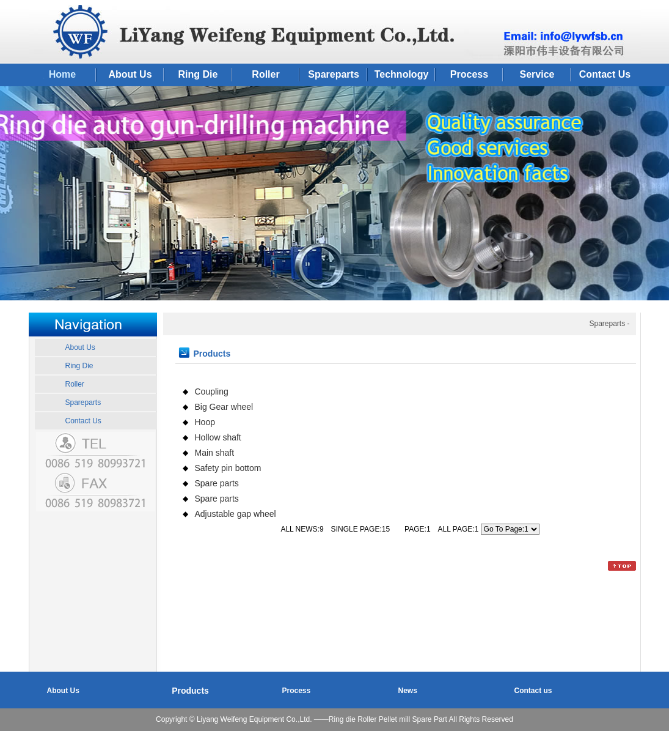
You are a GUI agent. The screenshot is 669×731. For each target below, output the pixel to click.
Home (62, 74)
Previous (9, 197)
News (407, 690)
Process (469, 74)
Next (659, 197)
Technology (402, 74)
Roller (265, 74)
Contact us (533, 690)
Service (537, 74)
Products (190, 691)
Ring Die (198, 74)
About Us (130, 74)
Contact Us (605, 74)
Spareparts (333, 74)
